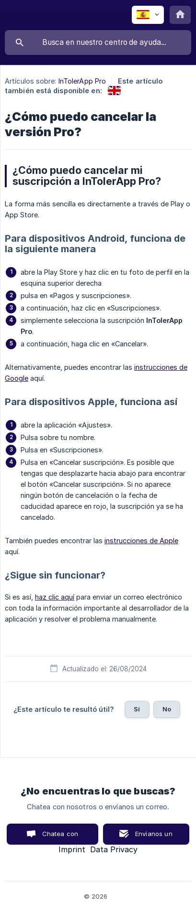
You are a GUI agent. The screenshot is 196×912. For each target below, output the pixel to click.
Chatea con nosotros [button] (58, 837)
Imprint (71, 849)
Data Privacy (114, 849)
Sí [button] (137, 709)
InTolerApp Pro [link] (82, 81)
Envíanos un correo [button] (154, 837)
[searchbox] (98, 42)
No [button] (166, 709)
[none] (148, 15)
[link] (114, 90)
